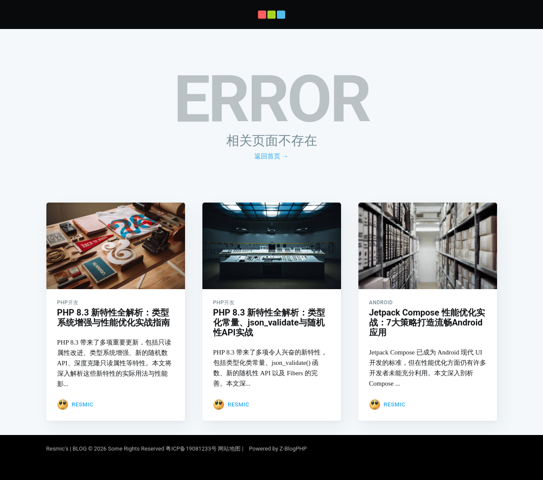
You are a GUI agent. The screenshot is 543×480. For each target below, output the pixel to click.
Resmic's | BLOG (67, 448)
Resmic (82, 401)
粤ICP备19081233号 (191, 448)
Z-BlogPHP (293, 448)
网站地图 (229, 448)
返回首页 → (271, 156)
